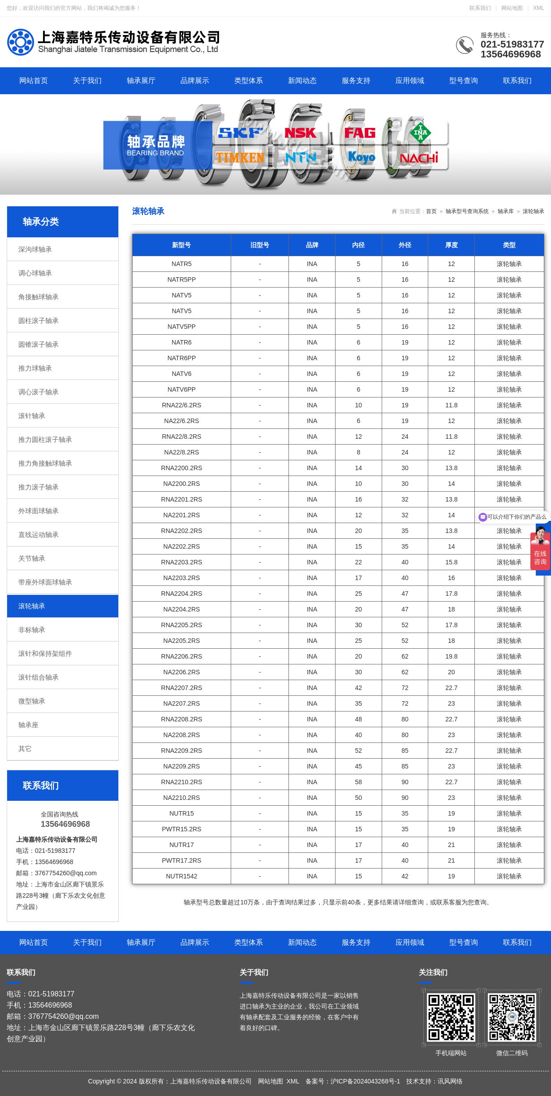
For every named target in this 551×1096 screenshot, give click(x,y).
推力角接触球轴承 (45, 463)
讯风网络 (450, 1081)
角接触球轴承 (38, 297)
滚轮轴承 (31, 606)
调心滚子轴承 (38, 392)
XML (538, 8)
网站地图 (512, 8)
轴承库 (506, 211)
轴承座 (28, 725)
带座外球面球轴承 (45, 582)
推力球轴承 (35, 368)
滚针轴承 (31, 415)
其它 (25, 748)
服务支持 (356, 80)
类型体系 (248, 80)
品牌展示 (195, 80)
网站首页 (33, 80)
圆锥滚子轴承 (38, 344)
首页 (431, 211)
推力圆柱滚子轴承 (45, 439)
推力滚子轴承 (38, 487)
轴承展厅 (141, 80)
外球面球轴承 (38, 511)
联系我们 (480, 8)
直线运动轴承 (38, 534)
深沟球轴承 (35, 249)
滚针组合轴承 (38, 677)
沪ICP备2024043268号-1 (365, 1081)
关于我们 (87, 80)
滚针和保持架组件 (45, 653)
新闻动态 (302, 80)
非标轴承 (31, 629)
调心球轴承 (35, 273)
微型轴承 (31, 701)
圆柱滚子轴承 (38, 320)
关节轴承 (31, 558)
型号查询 (463, 80)
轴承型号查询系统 (467, 211)
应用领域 (410, 80)
